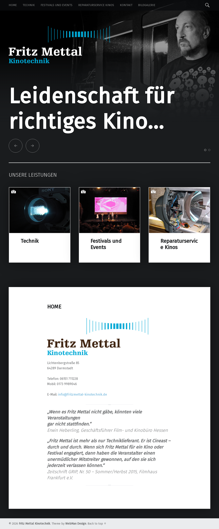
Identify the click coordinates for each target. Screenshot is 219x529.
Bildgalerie (146, 5)
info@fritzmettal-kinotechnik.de (82, 394)
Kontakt (126, 5)
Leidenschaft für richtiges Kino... (91, 108)
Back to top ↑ (97, 523)
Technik (29, 5)
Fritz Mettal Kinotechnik (34, 523)
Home (13, 5)
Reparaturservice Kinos (96, 5)
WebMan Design (75, 523)
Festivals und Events (56, 5)
